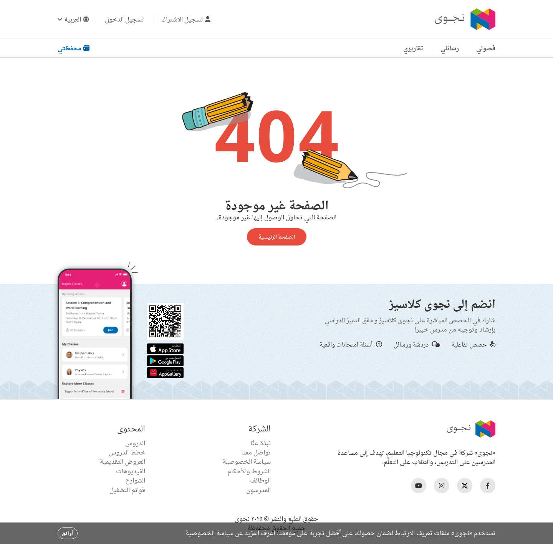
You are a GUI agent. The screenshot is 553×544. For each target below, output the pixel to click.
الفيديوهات (130, 471)
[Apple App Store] (165, 348)
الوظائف (260, 480)
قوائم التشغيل (127, 490)
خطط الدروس (127, 452)
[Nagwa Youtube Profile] (418, 485)
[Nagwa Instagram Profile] (441, 485)
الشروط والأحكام (249, 471)
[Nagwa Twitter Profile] (464, 485)
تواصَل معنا (256, 452)
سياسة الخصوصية (247, 461)
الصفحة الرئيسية (276, 236)
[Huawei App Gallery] (165, 372)
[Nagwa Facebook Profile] (487, 485)
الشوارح (135, 480)
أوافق (67, 533)
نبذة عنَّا (260, 443)
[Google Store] (165, 360)
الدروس (135, 443)
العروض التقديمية (122, 461)
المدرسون (258, 490)
